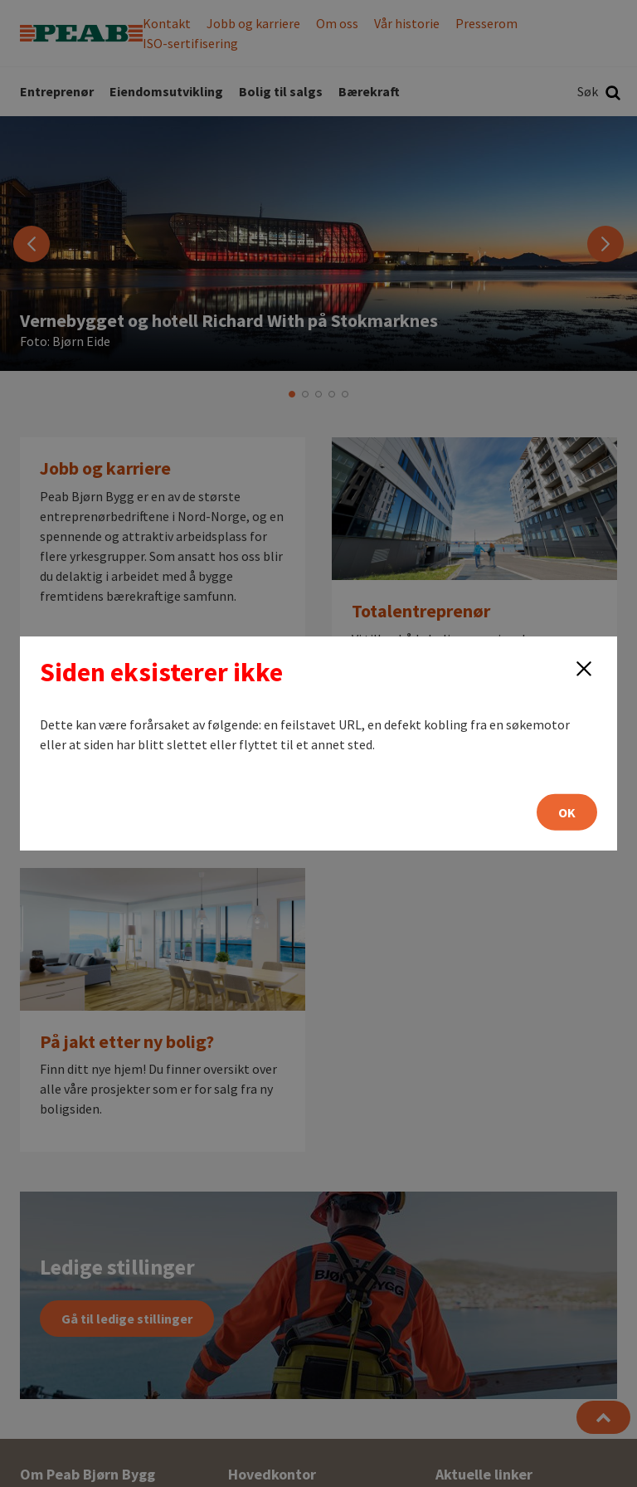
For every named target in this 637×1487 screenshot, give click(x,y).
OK (567, 812)
